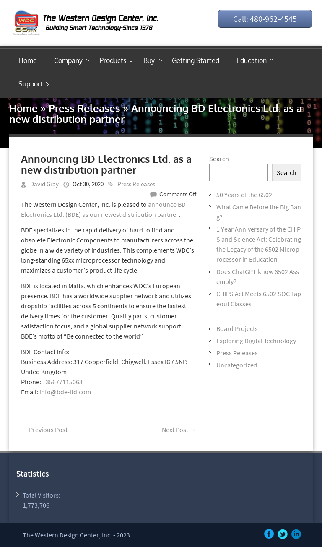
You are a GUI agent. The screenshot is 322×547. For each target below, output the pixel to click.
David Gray (44, 184)
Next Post (179, 429)
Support (30, 84)
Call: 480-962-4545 (265, 18)
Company (68, 60)
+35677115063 (62, 382)
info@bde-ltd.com (65, 392)
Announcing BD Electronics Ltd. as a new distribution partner (106, 164)
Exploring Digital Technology (256, 340)
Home (27, 60)
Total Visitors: (42, 495)
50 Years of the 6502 (244, 194)
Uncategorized (236, 365)
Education (251, 60)
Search (219, 158)
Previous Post (44, 429)
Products (113, 60)
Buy (149, 60)
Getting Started (195, 60)
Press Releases (84, 108)
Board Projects (237, 328)
